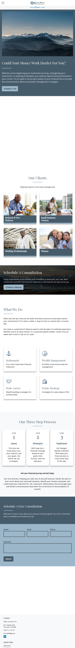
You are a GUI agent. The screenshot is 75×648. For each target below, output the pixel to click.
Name (6, 529)
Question (7, 542)
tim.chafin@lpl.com (9, 633)
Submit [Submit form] (8, 559)
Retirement (7, 646)
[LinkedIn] (5, 636)
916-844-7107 (12, 622)
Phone (52, 529)
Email (29, 529)
